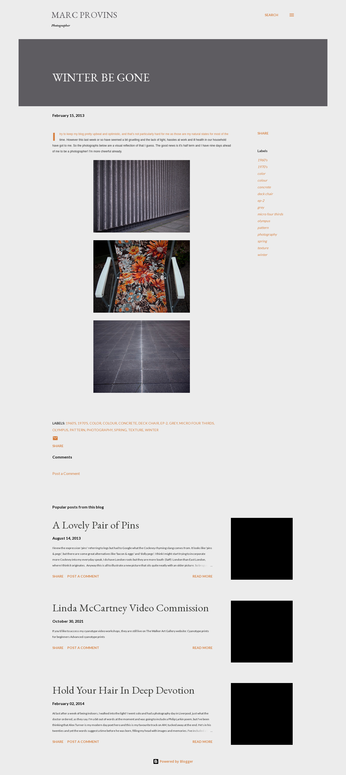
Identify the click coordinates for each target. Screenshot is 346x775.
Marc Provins (84, 15)
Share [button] (263, 133)
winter (262, 255)
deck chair (265, 194)
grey (260, 207)
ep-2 (260, 200)
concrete (264, 187)
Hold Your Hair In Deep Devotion (123, 690)
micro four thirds (270, 214)
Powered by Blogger (173, 761)
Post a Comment (66, 473)
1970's (262, 167)
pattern (263, 227)
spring (262, 241)
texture (262, 248)
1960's (262, 160)
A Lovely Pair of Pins (95, 525)
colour (262, 180)
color (261, 173)
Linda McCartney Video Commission (130, 607)
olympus (263, 221)
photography (267, 234)
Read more (203, 576)
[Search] (271, 15)
